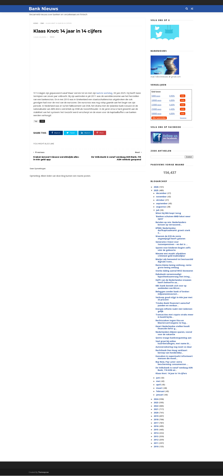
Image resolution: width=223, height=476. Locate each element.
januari (160, 394)
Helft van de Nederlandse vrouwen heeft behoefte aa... (173, 281)
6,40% (172, 109)
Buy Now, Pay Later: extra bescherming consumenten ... (172, 363)
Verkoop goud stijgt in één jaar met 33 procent (174, 298)
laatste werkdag (104, 93)
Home (35, 23)
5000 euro (155, 96)
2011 (156, 443)
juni (158, 378)
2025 (156, 190)
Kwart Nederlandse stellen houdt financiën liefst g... (173, 327)
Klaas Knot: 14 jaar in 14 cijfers (171, 373)
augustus (161, 206)
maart (159, 388)
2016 (156, 426)
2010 (156, 446)
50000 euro (156, 113)
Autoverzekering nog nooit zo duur (174, 347)
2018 (156, 419)
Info (182, 96)
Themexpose (44, 472)
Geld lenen (156, 92)
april (158, 384)
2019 (156, 416)
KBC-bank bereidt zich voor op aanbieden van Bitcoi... (171, 287)
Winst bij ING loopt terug (168, 213)
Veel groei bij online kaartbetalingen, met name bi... (173, 342)
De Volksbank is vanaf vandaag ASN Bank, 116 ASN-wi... (174, 369)
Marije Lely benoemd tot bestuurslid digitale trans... (174, 260)
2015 (156, 429)
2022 (156, 406)
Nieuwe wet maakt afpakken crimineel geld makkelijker (171, 254)
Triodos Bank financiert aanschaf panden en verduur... (173, 304)
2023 (156, 402)
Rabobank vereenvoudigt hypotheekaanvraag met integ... (173, 275)
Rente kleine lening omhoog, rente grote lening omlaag (173, 266)
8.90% (172, 96)
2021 (156, 409)
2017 (156, 422)
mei (158, 381)
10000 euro (156, 100)
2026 (156, 187)
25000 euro (156, 109)
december (161, 193)
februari (160, 391)
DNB (42, 23)
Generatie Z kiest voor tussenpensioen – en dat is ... (172, 243)
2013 (156, 436)
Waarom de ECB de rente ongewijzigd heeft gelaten (170, 237)
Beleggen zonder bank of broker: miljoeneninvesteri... (173, 292)
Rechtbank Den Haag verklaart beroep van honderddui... (171, 351)
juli (158, 210)
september (162, 203)
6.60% (172, 105)
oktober (160, 200)
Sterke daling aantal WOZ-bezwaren (174, 271)
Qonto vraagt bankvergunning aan (173, 338)
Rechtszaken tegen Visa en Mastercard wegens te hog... (171, 321)
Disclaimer (183, 118)
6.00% (172, 100)
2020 (156, 412)
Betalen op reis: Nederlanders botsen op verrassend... (171, 223)
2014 (156, 433)
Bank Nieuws (44, 8)
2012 (156, 439)
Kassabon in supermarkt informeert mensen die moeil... (174, 357)
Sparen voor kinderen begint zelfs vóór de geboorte (173, 249)
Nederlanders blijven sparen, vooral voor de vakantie (174, 333)
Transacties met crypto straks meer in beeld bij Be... (174, 315)
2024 (156, 399)
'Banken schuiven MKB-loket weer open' (173, 217)
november (161, 196)
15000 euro (156, 105)
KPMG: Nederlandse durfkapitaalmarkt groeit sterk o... (173, 230)
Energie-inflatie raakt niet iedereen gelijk (174, 310)
